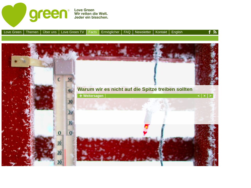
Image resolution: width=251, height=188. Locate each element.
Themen (32, 32)
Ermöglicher (110, 32)
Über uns (50, 32)
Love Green (12, 32)
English (177, 32)
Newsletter (143, 32)
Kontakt (161, 32)
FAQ (127, 32)
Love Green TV (72, 32)
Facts (93, 32)
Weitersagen (91, 96)
